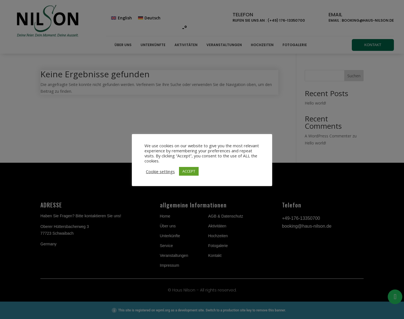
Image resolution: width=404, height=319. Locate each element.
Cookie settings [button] (160, 171)
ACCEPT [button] (188, 171)
